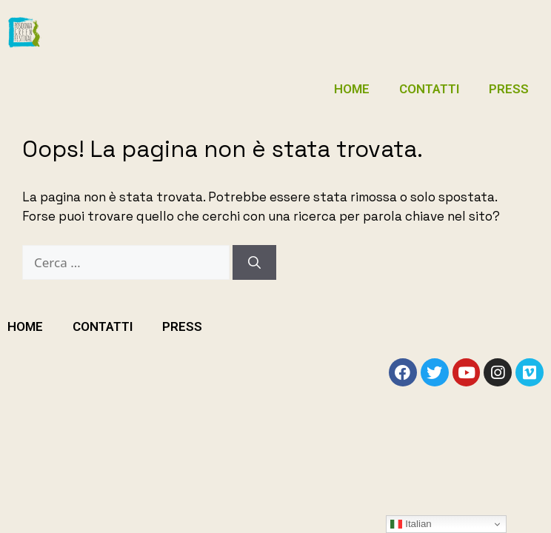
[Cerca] (254, 263)
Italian (410, 524)
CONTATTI (429, 88)
